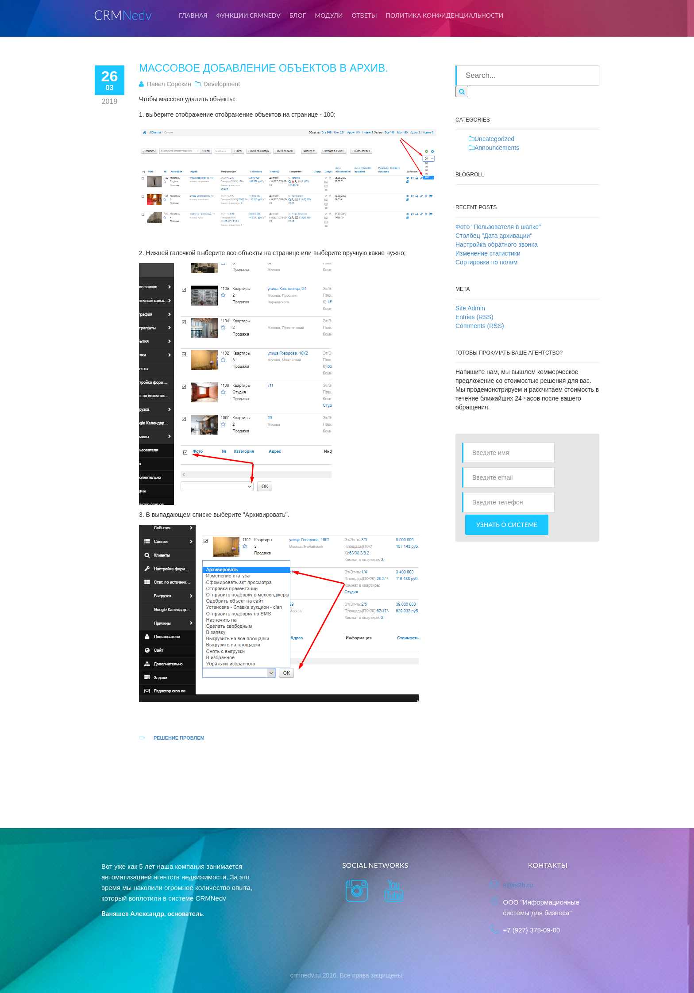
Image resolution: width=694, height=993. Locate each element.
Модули (329, 15)
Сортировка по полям (486, 262)
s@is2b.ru (518, 885)
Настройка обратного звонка (496, 244)
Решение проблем (179, 738)
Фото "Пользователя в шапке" (498, 226)
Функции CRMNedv (248, 15)
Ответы (364, 15)
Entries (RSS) (474, 317)
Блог (297, 15)
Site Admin (470, 308)
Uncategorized (494, 138)
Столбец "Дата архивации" (493, 235)
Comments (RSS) (479, 325)
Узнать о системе (506, 524)
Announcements (496, 147)
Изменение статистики (487, 253)
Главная (193, 15)
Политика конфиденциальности (445, 15)
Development (222, 84)
